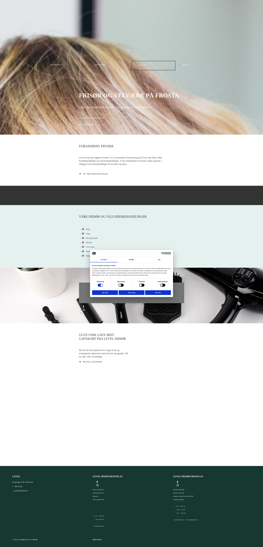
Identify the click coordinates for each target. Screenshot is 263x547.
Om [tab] (159, 259)
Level (16, 476)
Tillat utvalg (131, 292)
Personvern (97, 539)
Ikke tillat (105, 292)
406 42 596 (18, 486)
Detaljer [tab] (131, 259)
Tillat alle (158, 292)
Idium (23, 539)
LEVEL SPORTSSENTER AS (108, 476)
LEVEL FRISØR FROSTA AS (188, 476)
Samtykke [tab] (104, 259)
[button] (91, 118)
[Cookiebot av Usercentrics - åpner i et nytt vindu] (163, 253)
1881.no (35, 539)
